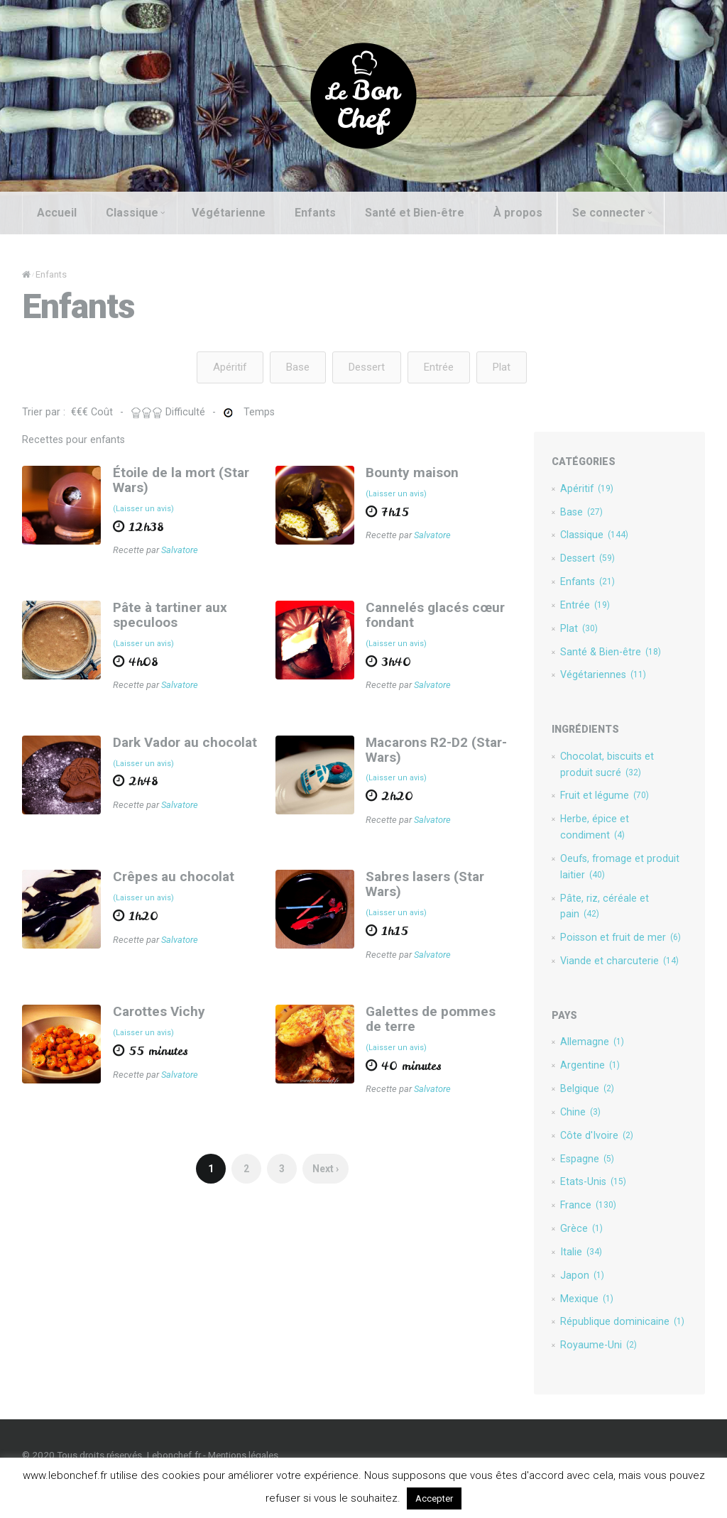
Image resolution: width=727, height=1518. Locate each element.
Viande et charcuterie (622, 977)
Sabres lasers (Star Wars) (425, 890)
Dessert (367, 367)
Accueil (53, 212)
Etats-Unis (596, 1204)
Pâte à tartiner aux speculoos (167, 617)
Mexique (589, 1324)
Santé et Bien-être (411, 212)
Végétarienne (225, 212)
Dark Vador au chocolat (182, 746)
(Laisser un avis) (140, 510)
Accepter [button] (434, 1498)
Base (298, 367)
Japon (584, 1300)
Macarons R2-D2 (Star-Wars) (436, 754)
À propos (514, 212)
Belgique (589, 1107)
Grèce (583, 1252)
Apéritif (230, 367)
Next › (324, 1178)
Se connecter (608, 212)
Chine (582, 1131)
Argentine (592, 1083)
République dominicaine (624, 1349)
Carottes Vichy (156, 1019)
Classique (131, 212)
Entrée (439, 367)
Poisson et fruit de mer (623, 953)
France (590, 1228)
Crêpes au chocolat (170, 883)
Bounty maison (412, 474)
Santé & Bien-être (613, 658)
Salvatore (177, 552)
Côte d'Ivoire (599, 1156)
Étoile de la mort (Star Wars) (178, 481)
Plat (501, 367)
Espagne (589, 1180)
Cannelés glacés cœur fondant (435, 617)
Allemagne (594, 1059)
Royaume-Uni (601, 1373)
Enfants (311, 212)
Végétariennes (606, 682)
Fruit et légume (607, 805)
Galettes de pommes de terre (440, 1026)
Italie (583, 1276)
